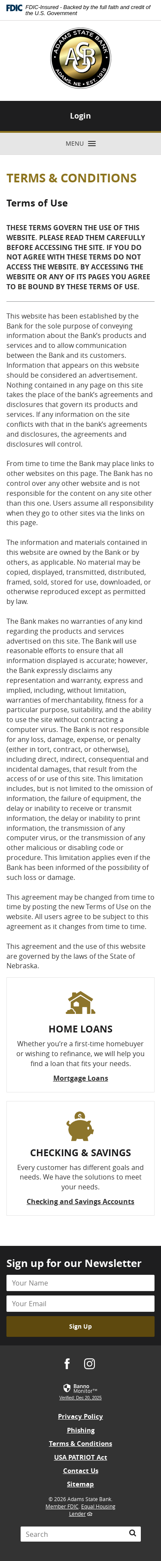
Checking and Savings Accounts (80, 1201)
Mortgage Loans (80, 1078)
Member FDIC (62, 1506)
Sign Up (80, 1326)
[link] (80, 1392)
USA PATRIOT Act (80, 1457)
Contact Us (80, 1470)
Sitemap (80, 1484)
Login (80, 115)
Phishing (80, 1430)
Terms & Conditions (80, 1443)
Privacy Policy (80, 1416)
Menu (84, 144)
